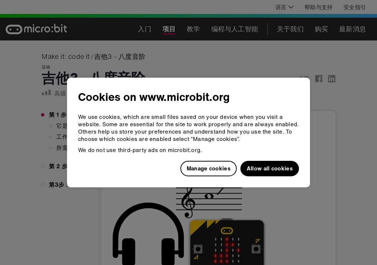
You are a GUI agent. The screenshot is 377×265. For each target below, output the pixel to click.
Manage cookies (208, 168)
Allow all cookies (270, 168)
